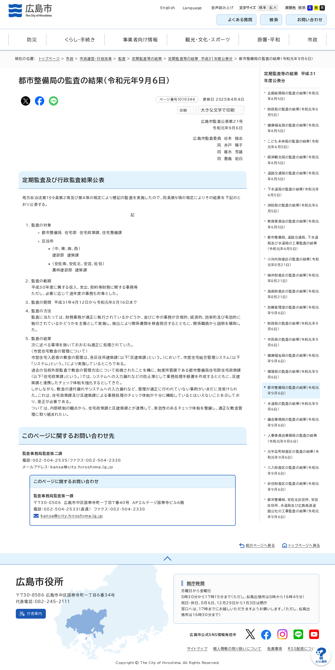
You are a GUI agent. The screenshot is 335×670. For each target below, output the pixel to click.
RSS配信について (303, 648)
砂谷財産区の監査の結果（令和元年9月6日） (293, 486)
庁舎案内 (34, 613)
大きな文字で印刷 (218, 110)
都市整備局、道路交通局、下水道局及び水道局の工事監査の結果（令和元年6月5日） (293, 243)
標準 (262, 8)
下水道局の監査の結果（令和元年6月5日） (293, 192)
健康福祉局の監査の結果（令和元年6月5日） (293, 127)
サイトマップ (197, 648)
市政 (70, 58)
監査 (122, 58)
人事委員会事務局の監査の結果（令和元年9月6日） (292, 438)
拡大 (272, 8)
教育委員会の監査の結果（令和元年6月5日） (293, 224)
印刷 (183, 110)
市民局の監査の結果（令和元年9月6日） (293, 342)
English (167, 8)
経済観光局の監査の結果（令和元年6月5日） (293, 159)
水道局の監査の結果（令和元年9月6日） (293, 406)
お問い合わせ (310, 20)
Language (192, 8)
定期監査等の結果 (147, 58)
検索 (274, 20)
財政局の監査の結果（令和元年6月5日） (293, 111)
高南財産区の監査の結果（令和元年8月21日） (293, 293)
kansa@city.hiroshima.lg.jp (71, 516)
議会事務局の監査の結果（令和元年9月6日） (293, 422)
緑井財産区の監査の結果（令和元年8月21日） (293, 277)
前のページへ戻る (259, 545)
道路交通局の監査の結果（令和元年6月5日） (293, 175)
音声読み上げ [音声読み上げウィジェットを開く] (222, 8)
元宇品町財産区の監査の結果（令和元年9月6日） (293, 454)
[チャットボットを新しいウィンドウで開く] (321, 664)
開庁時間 (196, 583)
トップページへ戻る (304, 545)
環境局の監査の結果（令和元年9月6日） (293, 374)
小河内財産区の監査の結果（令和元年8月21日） (293, 261)
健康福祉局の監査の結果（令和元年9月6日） (293, 358)
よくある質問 (240, 20)
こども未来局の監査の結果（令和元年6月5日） (293, 143)
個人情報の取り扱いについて (237, 648)
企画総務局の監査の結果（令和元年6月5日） (293, 95)
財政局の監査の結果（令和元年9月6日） (293, 325)
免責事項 (274, 648)
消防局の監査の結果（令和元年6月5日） (293, 208)
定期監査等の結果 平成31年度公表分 (200, 58)
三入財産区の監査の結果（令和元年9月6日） (293, 470)
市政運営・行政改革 (96, 58)
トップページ (49, 58)
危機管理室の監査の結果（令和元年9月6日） (293, 309)
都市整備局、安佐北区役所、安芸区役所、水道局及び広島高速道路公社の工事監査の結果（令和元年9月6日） (293, 508)
